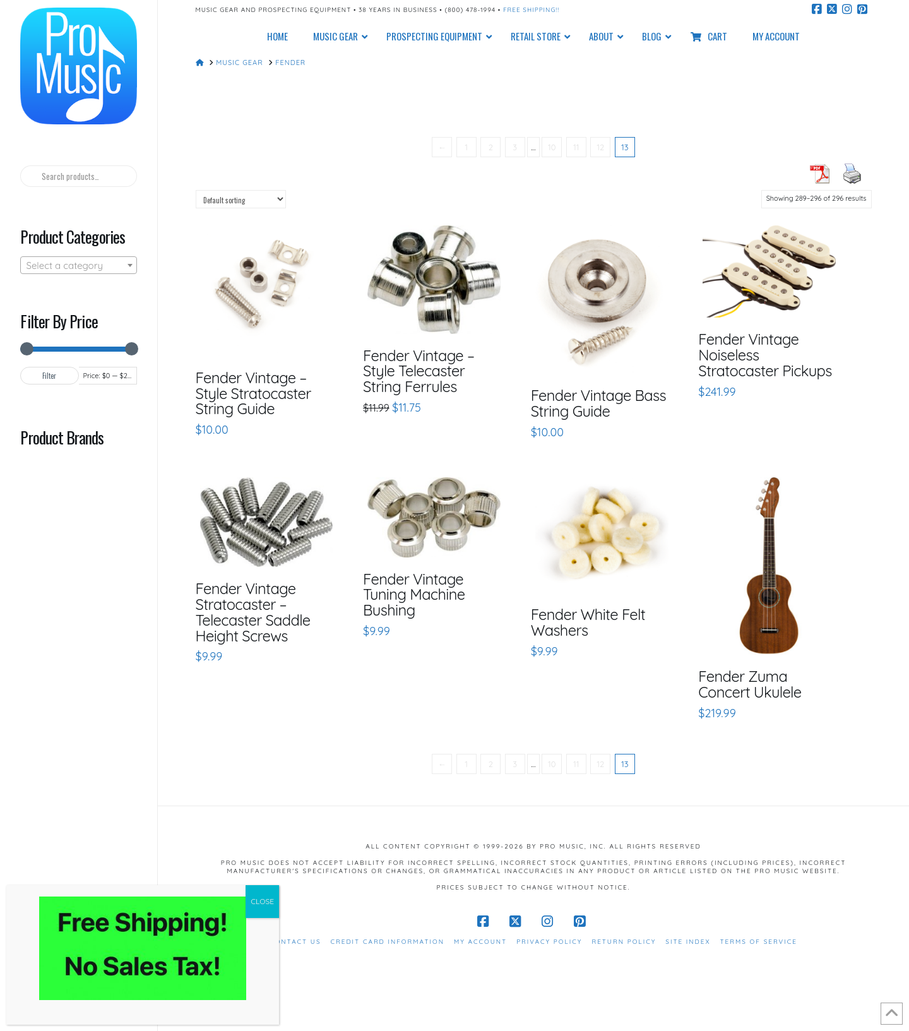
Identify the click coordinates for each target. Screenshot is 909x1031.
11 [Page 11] (576, 147)
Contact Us (295, 942)
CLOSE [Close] (262, 901)
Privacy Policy (549, 942)
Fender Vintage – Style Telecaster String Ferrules (418, 371)
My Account (480, 942)
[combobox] (78, 265)
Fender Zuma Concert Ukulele (749, 684)
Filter (49, 376)
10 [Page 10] (552, 147)
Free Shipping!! (531, 10)
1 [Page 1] (466, 147)
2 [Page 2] (491, 147)
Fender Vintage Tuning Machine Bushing (414, 594)
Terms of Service (758, 942)
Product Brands (62, 437)
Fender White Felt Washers (588, 622)
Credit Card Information (387, 942)
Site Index (687, 942)
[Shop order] (241, 199)
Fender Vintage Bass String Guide (598, 403)
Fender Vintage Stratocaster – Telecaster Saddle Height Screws (253, 612)
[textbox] (78, 266)
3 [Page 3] (515, 147)
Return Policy (623, 942)
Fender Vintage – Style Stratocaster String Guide (253, 393)
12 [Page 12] (600, 147)
